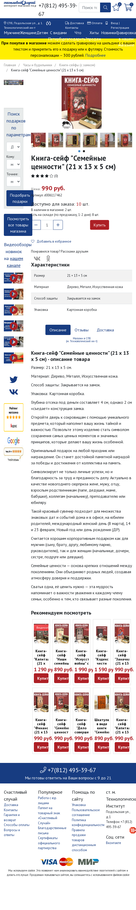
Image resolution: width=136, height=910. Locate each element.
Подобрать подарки (20, 198)
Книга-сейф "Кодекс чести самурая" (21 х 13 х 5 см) (102, 663)
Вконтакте (113, 843)
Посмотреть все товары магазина (18, 225)
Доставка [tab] (105, 329)
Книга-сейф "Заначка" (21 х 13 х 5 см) (123, 659)
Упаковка (79, 805)
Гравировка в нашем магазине (126, 38)
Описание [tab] (58, 329)
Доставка (77, 23)
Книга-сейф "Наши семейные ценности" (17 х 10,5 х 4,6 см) (63, 665)
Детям (42, 32)
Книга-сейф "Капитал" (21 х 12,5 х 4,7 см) (42, 661)
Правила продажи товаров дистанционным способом (84, 840)
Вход (114, 23)
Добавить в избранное (51, 241)
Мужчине (12, 32)
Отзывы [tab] (82, 329)
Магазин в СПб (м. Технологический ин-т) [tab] (82, 340)
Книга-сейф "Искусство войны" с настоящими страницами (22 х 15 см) (85, 665)
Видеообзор (45, 627)
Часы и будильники (37, 65)
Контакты (71, 28)
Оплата (97, 23)
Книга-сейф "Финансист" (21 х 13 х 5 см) (44, 728)
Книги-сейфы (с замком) (77, 65)
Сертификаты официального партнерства (49, 843)
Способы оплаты (17, 825)
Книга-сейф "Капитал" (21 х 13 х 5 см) (123, 728)
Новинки (108, 32)
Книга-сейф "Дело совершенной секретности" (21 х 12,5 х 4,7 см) (86, 734)
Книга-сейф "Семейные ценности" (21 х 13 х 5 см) (63, 730)
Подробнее (95, 55)
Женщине (28, 32)
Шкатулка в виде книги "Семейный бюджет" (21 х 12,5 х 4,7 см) (103, 734)
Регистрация (120, 28)
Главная (10, 65)
